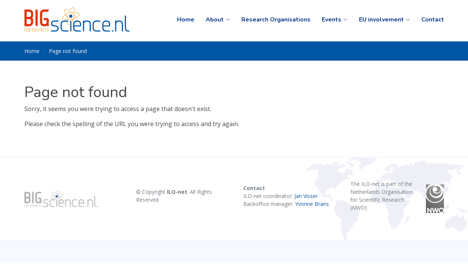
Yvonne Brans (312, 203)
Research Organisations (275, 19)
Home (185, 19)
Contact (432, 19)
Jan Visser (306, 195)
